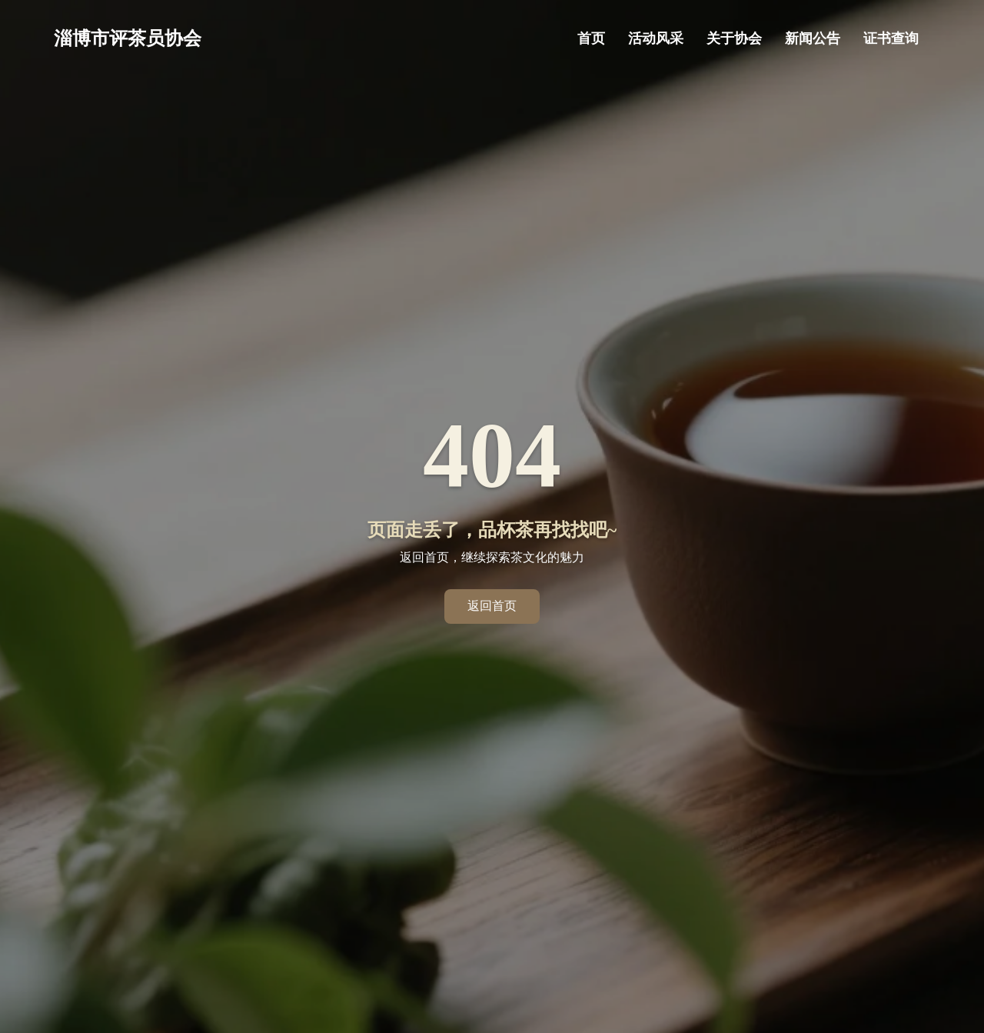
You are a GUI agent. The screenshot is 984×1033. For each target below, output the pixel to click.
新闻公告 (812, 38)
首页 (591, 38)
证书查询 (891, 38)
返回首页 (492, 605)
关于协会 (734, 38)
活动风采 (655, 38)
